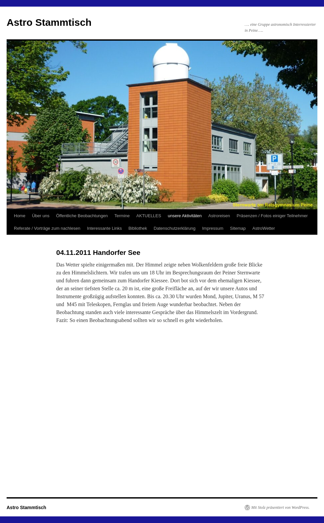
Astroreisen (219, 215)
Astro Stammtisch (49, 22)
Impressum (212, 228)
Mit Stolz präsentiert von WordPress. (280, 507)
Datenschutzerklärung (174, 228)
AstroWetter (263, 228)
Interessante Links (104, 228)
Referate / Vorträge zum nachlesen (47, 228)
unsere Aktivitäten (185, 215)
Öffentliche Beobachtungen (82, 215)
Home (19, 215)
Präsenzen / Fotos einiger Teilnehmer (272, 215)
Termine (122, 215)
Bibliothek (137, 228)
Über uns (41, 215)
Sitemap (238, 228)
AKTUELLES (148, 215)
